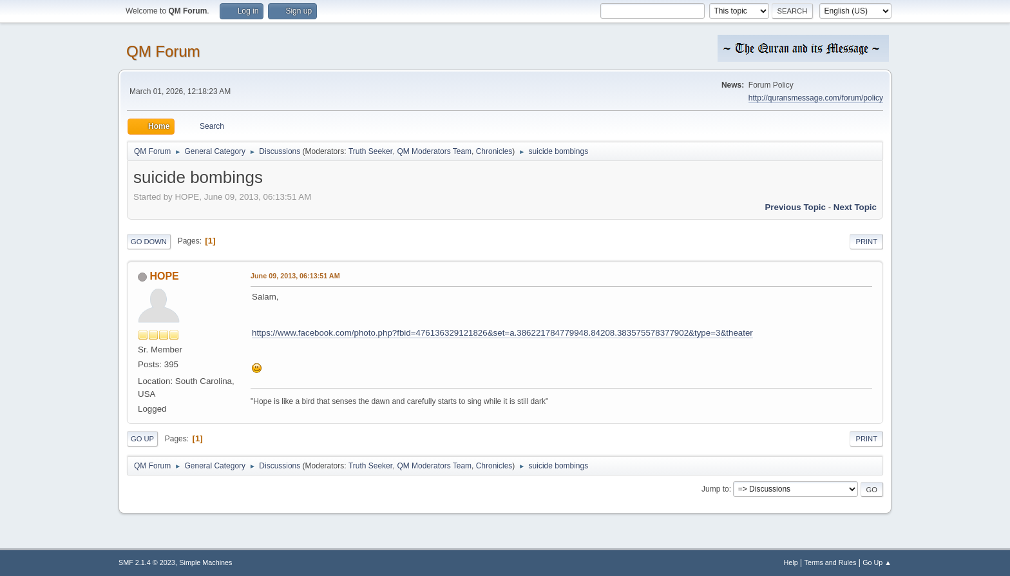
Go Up (142, 439)
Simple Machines (205, 562)
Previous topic (795, 207)
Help (791, 562)
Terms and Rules (831, 562)
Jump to (715, 489)
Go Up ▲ (876, 562)
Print (866, 241)
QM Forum (163, 51)
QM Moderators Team (434, 151)
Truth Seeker (370, 151)
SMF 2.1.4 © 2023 (147, 562)
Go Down (149, 241)
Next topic (855, 207)
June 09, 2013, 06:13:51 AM (295, 276)
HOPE (163, 276)
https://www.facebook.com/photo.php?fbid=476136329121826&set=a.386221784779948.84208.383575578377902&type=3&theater (502, 333)
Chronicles (494, 151)
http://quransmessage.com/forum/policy (815, 97)
